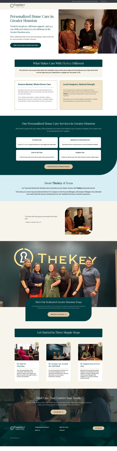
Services (62, 435)
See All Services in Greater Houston (58, 171)
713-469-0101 (103, 1)
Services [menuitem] (81, 6)
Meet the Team (64, 432)
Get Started (102, 6)
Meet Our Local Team (58, 319)
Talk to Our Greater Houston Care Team (26, 45)
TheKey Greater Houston (42, 432)
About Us (37, 435)
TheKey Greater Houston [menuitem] (45, 6)
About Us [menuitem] (58, 6)
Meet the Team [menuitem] (70, 6)
